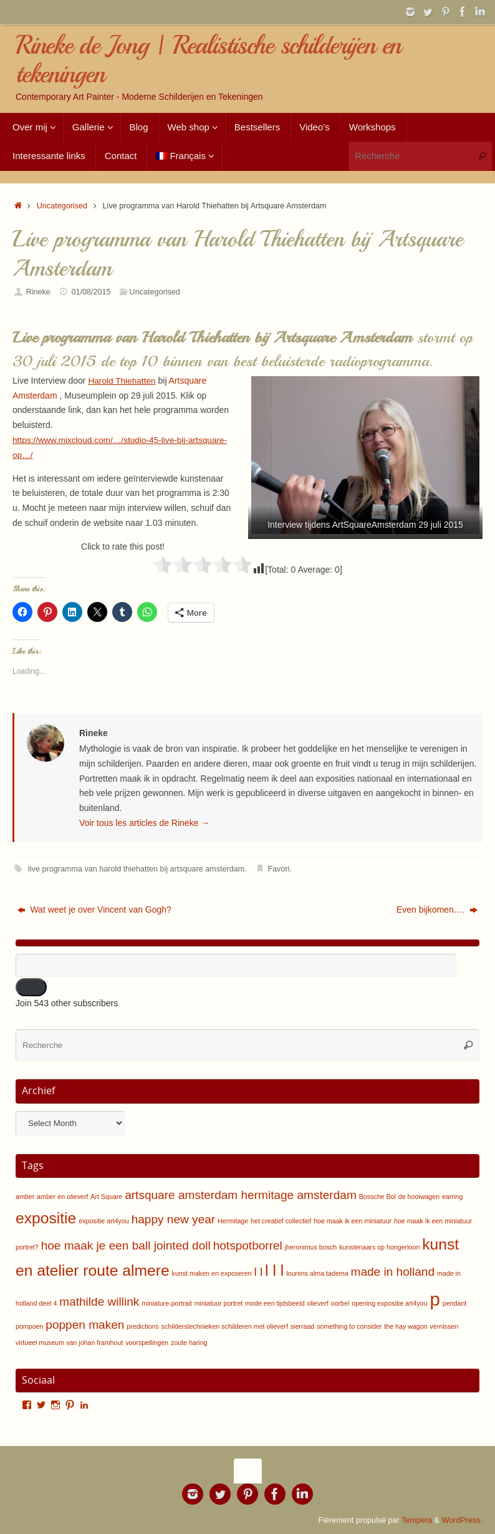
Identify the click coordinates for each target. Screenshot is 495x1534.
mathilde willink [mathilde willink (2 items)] (99, 1301)
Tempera (416, 1520)
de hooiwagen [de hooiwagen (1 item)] (419, 1196)
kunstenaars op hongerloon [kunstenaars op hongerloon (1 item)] (379, 1247)
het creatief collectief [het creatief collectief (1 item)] (281, 1221)
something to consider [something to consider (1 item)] (349, 1326)
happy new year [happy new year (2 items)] (173, 1219)
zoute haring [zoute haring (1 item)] (189, 1342)
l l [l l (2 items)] (258, 1271)
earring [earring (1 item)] (452, 1196)
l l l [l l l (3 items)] (274, 1270)
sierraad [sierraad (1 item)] (303, 1326)
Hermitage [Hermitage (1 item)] (233, 1221)
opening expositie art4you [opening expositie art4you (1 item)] (389, 1303)
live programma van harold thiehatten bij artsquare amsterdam (136, 869)
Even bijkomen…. (437, 910)
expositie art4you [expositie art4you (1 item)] (104, 1221)
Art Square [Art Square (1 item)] (106, 1196)
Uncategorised (62, 205)
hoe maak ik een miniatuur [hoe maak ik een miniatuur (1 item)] (353, 1221)
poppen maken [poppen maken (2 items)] (85, 1324)
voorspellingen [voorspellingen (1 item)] (146, 1342)
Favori (278, 869)
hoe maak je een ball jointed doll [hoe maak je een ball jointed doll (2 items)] (126, 1245)
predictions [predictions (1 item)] (143, 1326)
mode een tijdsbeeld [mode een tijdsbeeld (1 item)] (274, 1303)
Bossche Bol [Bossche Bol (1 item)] (377, 1196)
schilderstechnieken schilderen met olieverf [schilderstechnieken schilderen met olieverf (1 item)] (224, 1326)
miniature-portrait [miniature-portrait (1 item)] (167, 1303)
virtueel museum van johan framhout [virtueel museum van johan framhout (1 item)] (69, 1342)
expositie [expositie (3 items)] (46, 1218)
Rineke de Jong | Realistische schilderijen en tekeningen (208, 59)
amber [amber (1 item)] (25, 1196)
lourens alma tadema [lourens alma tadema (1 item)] (317, 1273)
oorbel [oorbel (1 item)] (340, 1303)
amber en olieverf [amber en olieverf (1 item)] (62, 1196)
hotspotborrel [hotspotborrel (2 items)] (247, 1245)
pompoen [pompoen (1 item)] (29, 1326)
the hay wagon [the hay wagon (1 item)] (405, 1326)
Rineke (38, 292)
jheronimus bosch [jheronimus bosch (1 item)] (311, 1247)
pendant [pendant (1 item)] (455, 1303)
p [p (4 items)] (435, 1299)
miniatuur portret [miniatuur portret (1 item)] (219, 1303)
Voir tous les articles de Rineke (144, 823)
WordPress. (462, 1520)
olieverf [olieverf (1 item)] (317, 1303)
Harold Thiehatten (122, 381)
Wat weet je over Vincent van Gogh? (94, 910)
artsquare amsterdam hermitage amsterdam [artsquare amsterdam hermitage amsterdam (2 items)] (241, 1194)
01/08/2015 (90, 292)
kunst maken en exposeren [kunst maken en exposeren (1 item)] (212, 1273)
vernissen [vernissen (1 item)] (444, 1326)
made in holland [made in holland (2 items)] (393, 1271)
